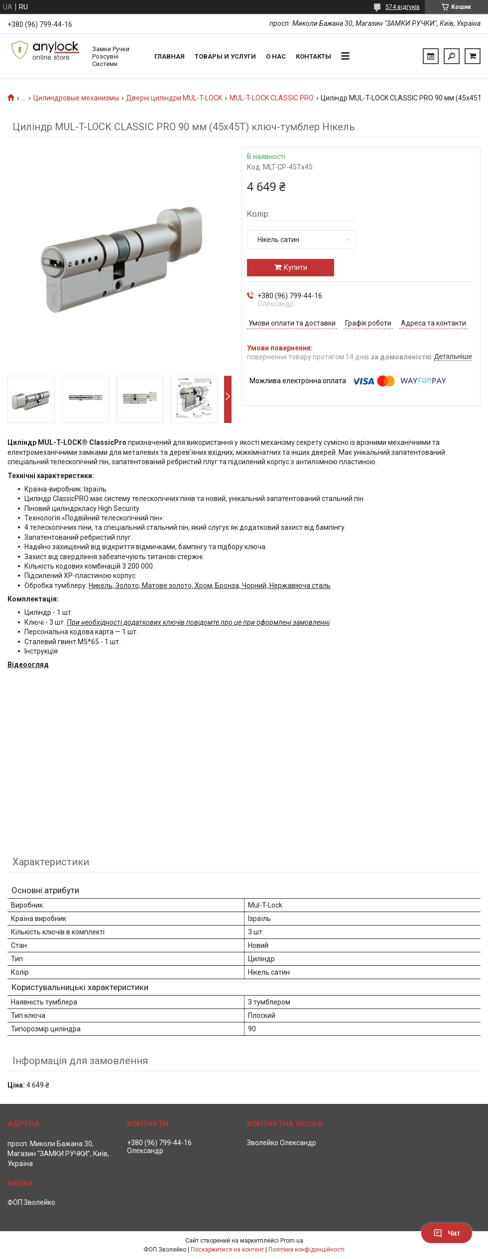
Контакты (313, 56)
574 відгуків (402, 6)
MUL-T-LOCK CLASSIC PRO (272, 98)
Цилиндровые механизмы (76, 98)
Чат (446, 1233)
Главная (169, 56)
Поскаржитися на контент (227, 1249)
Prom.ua (291, 1240)
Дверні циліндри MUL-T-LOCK (174, 98)
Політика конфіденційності (306, 1249)
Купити (295, 267)
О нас (276, 56)
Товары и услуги (225, 56)
